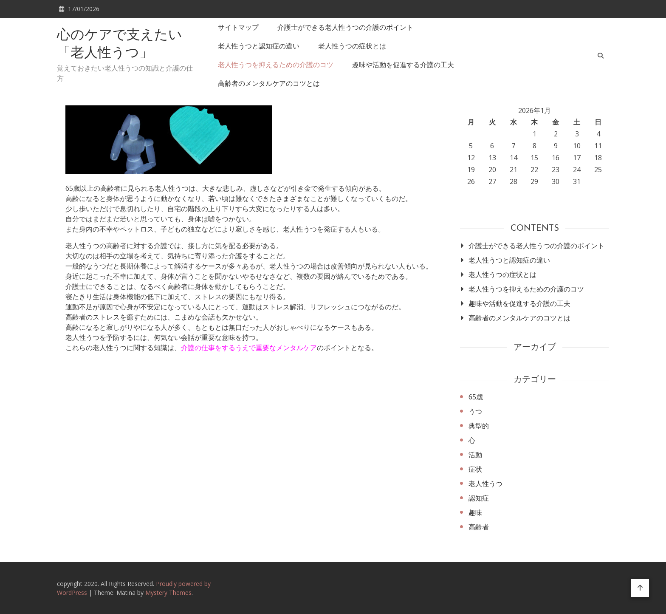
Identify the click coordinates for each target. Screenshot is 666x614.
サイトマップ (238, 27)
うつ (475, 411)
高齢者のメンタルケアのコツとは (269, 83)
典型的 (478, 425)
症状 (475, 469)
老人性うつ (485, 483)
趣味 (475, 512)
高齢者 (478, 527)
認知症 (478, 498)
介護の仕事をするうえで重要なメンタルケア (249, 347)
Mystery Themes (168, 593)
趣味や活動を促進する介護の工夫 (403, 64)
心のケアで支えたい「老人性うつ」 (119, 44)
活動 (475, 454)
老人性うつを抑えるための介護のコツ (275, 64)
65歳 (475, 397)
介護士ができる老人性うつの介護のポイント (345, 27)
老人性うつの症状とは (352, 46)
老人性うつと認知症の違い (258, 46)
